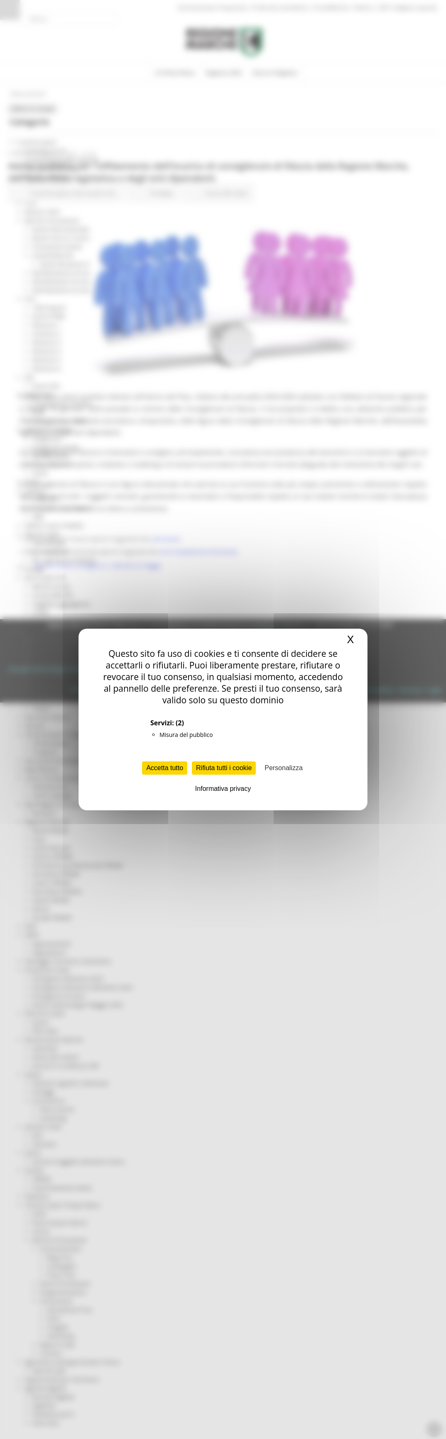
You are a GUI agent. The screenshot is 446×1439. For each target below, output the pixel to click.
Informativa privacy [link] (223, 788)
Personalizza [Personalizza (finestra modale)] (284, 767)
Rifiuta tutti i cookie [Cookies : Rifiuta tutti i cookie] (224, 767)
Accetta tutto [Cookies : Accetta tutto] (164, 767)
